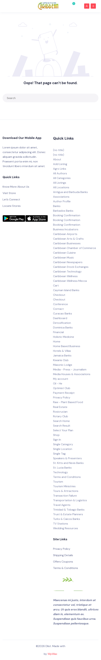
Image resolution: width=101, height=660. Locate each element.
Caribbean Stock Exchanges (70, 267)
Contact (58, 309)
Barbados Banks (63, 211)
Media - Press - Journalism (69, 369)
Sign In (57, 439)
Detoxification (62, 323)
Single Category (63, 444)
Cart (56, 285)
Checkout (59, 295)
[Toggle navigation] (6, 5)
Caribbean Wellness (65, 276)
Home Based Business (66, 346)
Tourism (58, 481)
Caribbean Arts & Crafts (68, 239)
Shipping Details (63, 555)
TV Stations (60, 523)
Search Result (61, 425)
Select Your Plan (63, 430)
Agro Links (59, 169)
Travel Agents (61, 505)
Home (56, 341)
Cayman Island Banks (66, 290)
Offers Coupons (63, 561)
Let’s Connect (11, 199)
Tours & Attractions (65, 491)
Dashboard (60, 318)
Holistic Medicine (63, 337)
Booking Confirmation (66, 215)
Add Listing (60, 164)
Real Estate (60, 407)
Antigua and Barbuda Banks (70, 192)
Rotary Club (60, 416)
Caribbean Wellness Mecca (70, 281)
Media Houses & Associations (71, 374)
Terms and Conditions (67, 477)
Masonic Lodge (62, 365)
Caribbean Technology (67, 271)
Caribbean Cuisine (64, 252)
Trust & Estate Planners (68, 514)
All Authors (60, 173)
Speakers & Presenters (67, 458)
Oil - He (57, 383)
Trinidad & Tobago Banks (69, 509)
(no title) (58, 150)
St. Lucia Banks (62, 467)
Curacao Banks (62, 313)
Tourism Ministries (64, 486)
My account (60, 379)
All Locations (61, 187)
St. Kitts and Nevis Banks (68, 463)
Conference (60, 304)
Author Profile (62, 201)
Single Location (62, 449)
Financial (58, 332)
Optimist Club (61, 388)
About (57, 159)
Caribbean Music (63, 257)
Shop (56, 435)
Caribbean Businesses (67, 243)
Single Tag (59, 453)
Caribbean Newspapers (67, 262)
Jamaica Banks (62, 355)
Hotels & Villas (62, 351)
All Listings (59, 183)
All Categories (62, 178)
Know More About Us (16, 186)
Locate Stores (12, 206)
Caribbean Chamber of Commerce (74, 248)
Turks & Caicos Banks (66, 519)
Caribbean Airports (65, 234)
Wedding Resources (65, 528)
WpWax (52, 654)
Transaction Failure (65, 495)
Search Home (61, 421)
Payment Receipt (64, 393)
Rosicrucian (60, 411)
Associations (61, 197)
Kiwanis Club (61, 360)
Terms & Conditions (65, 568)
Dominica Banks (63, 327)
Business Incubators (65, 229)
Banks (56, 206)
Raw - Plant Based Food (68, 402)
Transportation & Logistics (70, 500)
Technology (60, 472)
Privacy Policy (61, 397)
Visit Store (9, 193)
